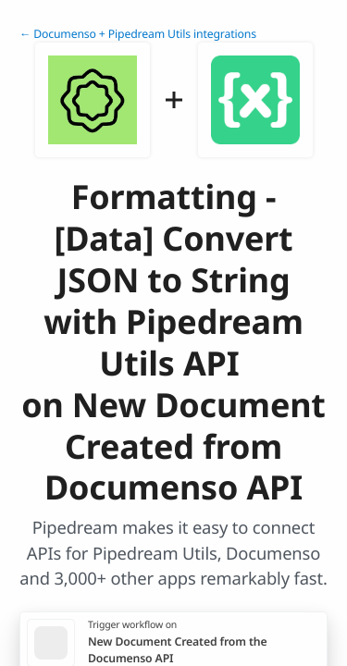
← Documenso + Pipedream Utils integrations (137, 34)
